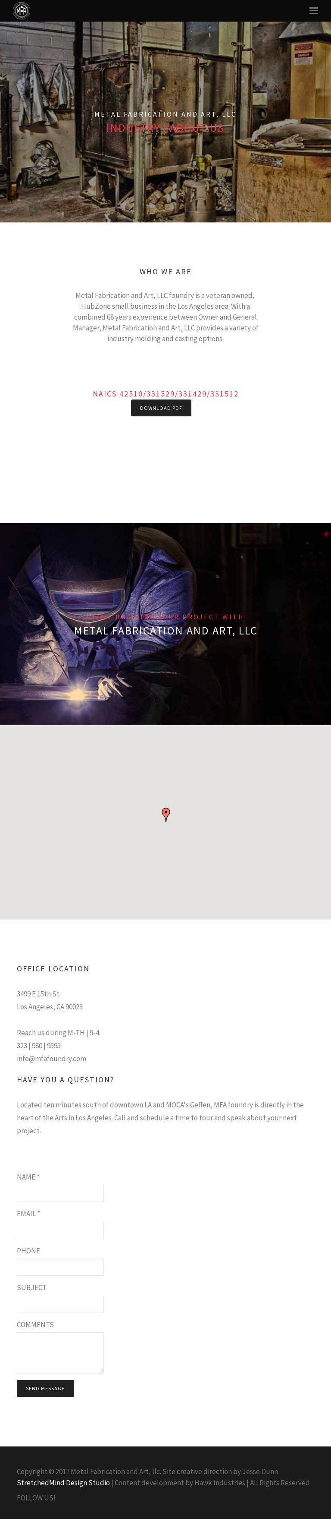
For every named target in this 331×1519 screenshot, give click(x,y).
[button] (166, 815)
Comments (35, 1324)
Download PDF (161, 408)
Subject (32, 1287)
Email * (28, 1213)
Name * (28, 1177)
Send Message (45, 1388)
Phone (28, 1251)
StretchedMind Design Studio (63, 1482)
